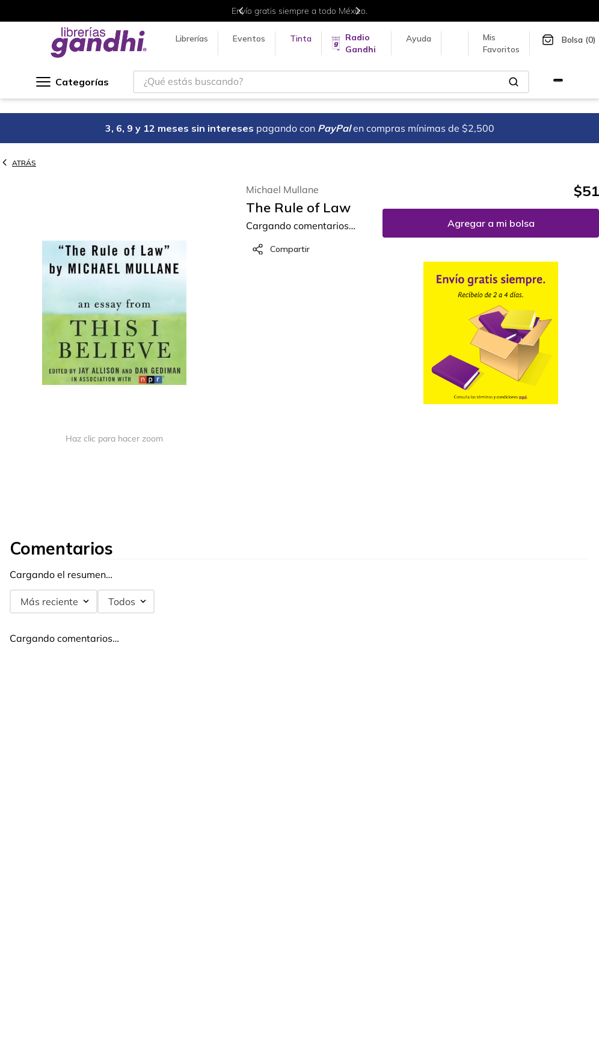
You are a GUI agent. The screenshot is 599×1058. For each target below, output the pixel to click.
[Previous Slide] (241, 11)
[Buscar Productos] (513, 82)
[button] (114, 314)
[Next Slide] (358, 11)
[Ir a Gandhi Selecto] (558, 82)
